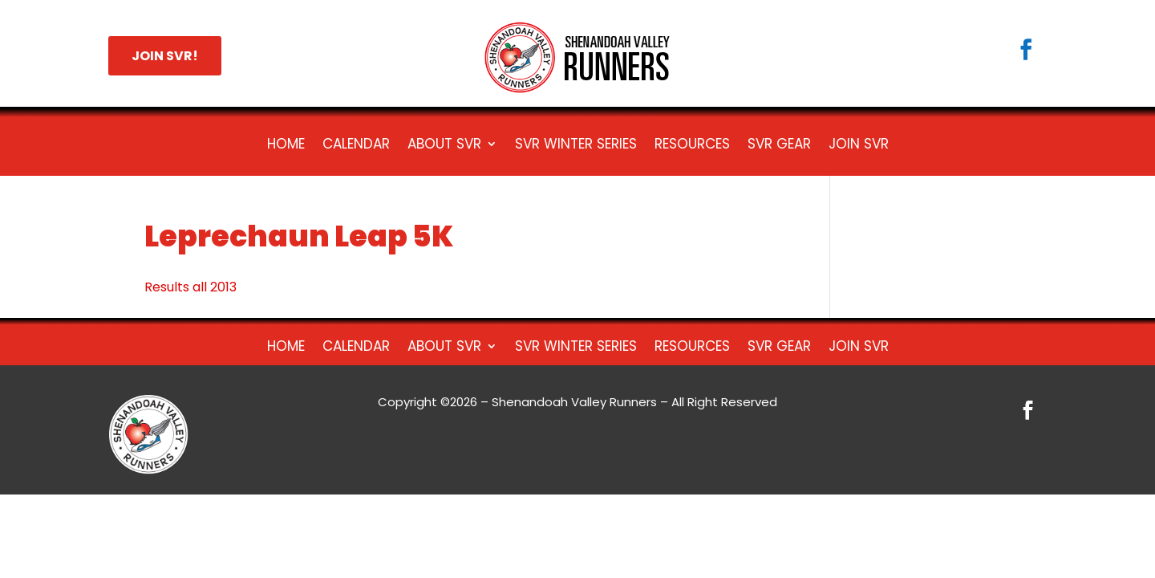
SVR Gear (779, 145)
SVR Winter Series (576, 145)
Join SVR (859, 145)
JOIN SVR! (165, 56)
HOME (286, 145)
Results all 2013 (190, 287)
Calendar (356, 145)
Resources (692, 145)
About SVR (444, 145)
